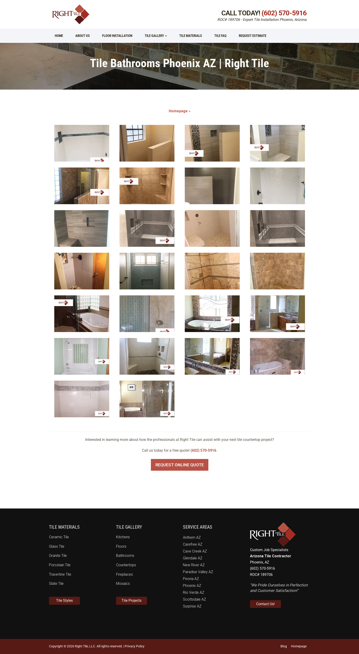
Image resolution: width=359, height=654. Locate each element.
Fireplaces (124, 574)
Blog (283, 646)
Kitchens (123, 537)
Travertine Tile (60, 574)
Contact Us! (265, 604)
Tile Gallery (156, 36)
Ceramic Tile (59, 537)
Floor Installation (117, 36)
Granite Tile (58, 555)
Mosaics (123, 583)
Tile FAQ (220, 36)
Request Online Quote (179, 464)
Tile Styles (64, 600)
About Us (82, 36)
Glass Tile (56, 546)
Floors (121, 546)
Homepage (178, 111)
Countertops (126, 565)
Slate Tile (56, 583)
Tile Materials (190, 36)
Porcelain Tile (60, 565)
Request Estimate (252, 36)
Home (59, 36)
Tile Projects (131, 600)
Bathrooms (125, 555)
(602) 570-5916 (284, 13)
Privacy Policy (134, 646)
